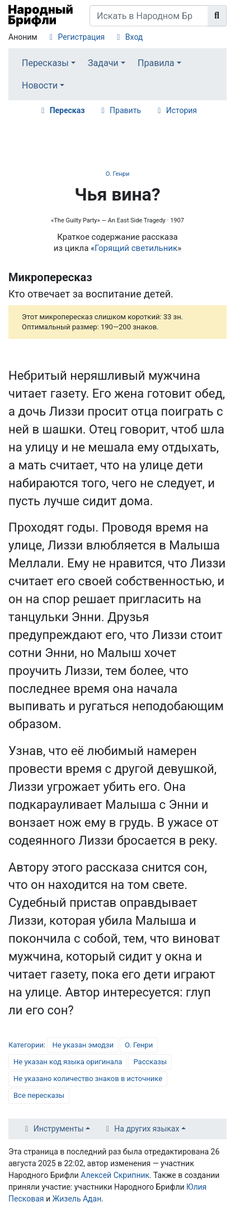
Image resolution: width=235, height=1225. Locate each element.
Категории (26, 1045)
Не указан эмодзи (83, 1045)
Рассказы (150, 1062)
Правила (156, 63)
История (181, 110)
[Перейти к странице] (217, 15)
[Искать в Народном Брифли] (149, 15)
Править (125, 110)
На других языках (146, 1128)
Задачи (103, 63)
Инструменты (59, 1128)
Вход (134, 36)
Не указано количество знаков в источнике (87, 1078)
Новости (40, 85)
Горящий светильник (136, 248)
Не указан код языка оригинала (67, 1062)
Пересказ (67, 110)
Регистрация (81, 36)
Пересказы (45, 63)
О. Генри (117, 174)
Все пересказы (38, 1095)
